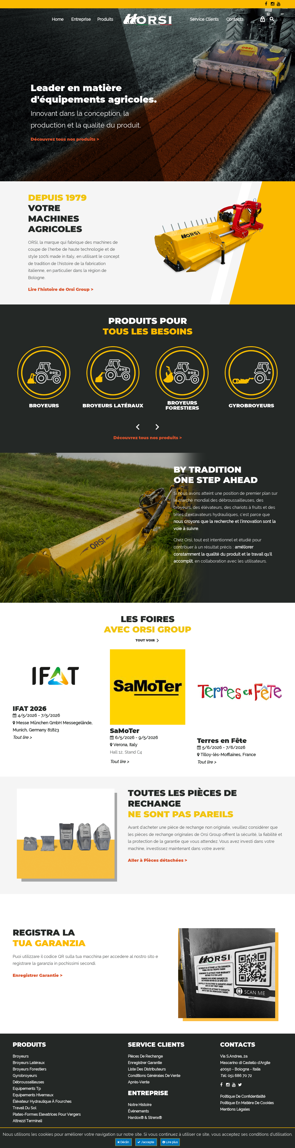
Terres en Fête (222, 741)
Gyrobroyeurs (251, 405)
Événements (138, 1111)
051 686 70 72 (240, 1075)
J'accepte (146, 1142)
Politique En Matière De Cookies (247, 1103)
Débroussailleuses (28, 1082)
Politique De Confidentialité (242, 1096)
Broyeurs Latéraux (113, 405)
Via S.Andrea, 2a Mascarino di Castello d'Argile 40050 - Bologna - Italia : (245, 1066)
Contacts (234, 19)
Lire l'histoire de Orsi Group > (60, 289)
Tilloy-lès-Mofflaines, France (228, 754)
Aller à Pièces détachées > (157, 860)
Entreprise (81, 19)
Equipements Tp (27, 1088)
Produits (105, 19)
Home (58, 19)
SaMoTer (124, 731)
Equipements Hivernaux (33, 1095)
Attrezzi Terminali (27, 1121)
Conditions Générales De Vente (154, 1075)
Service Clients (204, 19)
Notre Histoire (139, 1105)
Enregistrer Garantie (145, 1063)
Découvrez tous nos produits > (65, 139)
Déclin (123, 1142)
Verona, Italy (125, 744)
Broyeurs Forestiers (182, 405)
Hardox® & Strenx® (145, 1117)
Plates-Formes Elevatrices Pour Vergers (47, 1114)
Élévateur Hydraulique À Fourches (42, 1101)
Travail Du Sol (24, 1108)
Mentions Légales (235, 1109)
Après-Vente (138, 1082)
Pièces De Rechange (145, 1056)
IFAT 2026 (30, 709)
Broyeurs (44, 405)
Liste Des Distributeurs (147, 1069)
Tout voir (145, 640)
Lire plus (170, 1142)
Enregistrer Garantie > (37, 975)
